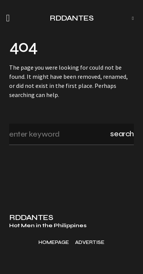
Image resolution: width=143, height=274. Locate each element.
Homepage (54, 242)
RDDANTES (71, 18)
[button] (10, 18)
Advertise (89, 242)
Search (122, 134)
